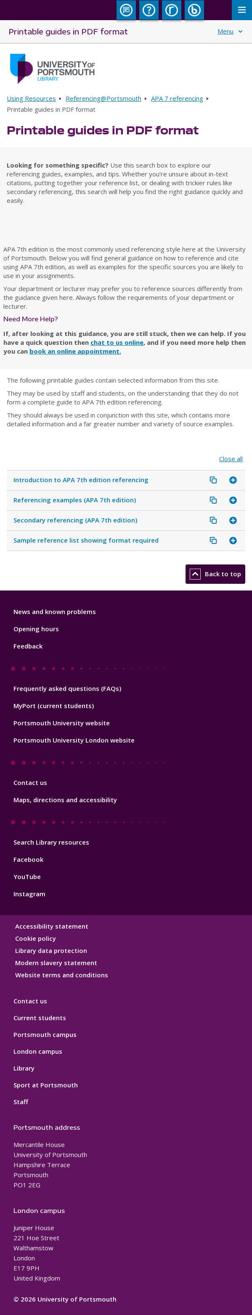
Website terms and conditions (61, 975)
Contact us (30, 782)
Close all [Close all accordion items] (231, 459)
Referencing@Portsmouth (103, 98)
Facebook (28, 859)
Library (23, 1068)
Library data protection (51, 950)
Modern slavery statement (56, 962)
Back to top (215, 574)
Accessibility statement (51, 926)
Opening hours (36, 629)
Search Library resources (51, 842)
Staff (20, 1101)
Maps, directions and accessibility (65, 799)
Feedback (27, 646)
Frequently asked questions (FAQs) (67, 688)
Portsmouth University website (61, 723)
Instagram (29, 894)
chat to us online (116, 342)
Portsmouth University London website (74, 740)
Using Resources (31, 98)
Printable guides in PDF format (68, 31)
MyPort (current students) (53, 705)
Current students (39, 1017)
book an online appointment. (75, 351)
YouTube (27, 876)
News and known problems (54, 611)
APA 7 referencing (177, 98)
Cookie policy (35, 938)
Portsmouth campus (45, 1034)
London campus (37, 1051)
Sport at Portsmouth (45, 1085)
